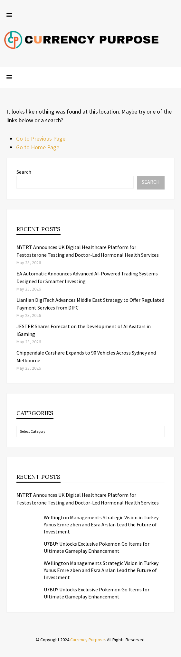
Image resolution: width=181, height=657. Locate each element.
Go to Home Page (37, 147)
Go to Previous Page (40, 138)
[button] (9, 15)
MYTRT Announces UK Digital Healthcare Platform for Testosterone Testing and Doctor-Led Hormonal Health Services (87, 499)
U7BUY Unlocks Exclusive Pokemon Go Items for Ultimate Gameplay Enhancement (96, 547)
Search (23, 172)
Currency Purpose (87, 640)
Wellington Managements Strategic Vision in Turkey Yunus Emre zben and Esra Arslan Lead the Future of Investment (101, 524)
